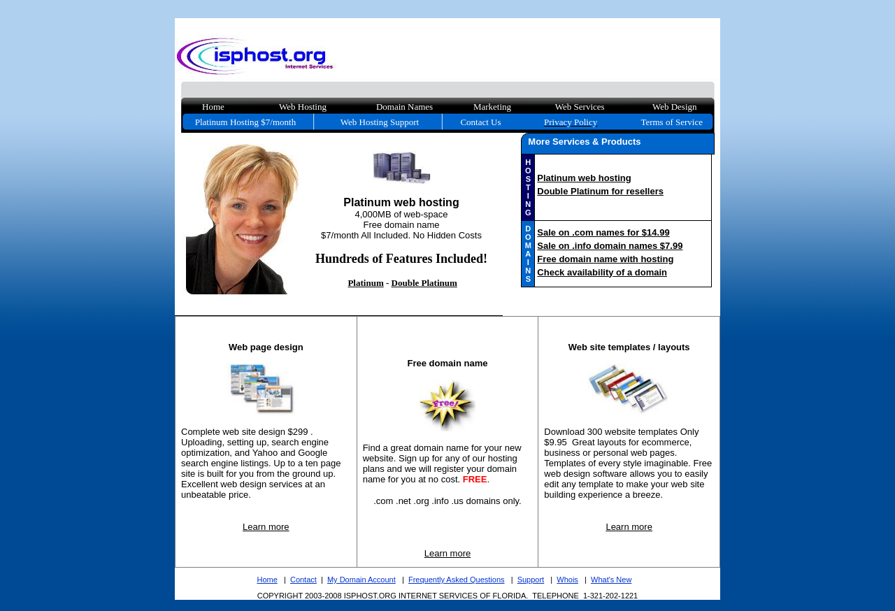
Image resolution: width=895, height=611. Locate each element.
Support (531, 579)
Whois (567, 579)
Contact (303, 579)
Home (267, 579)
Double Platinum (424, 283)
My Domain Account (361, 579)
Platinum (365, 283)
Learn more (266, 527)
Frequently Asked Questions (456, 579)
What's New (611, 579)
